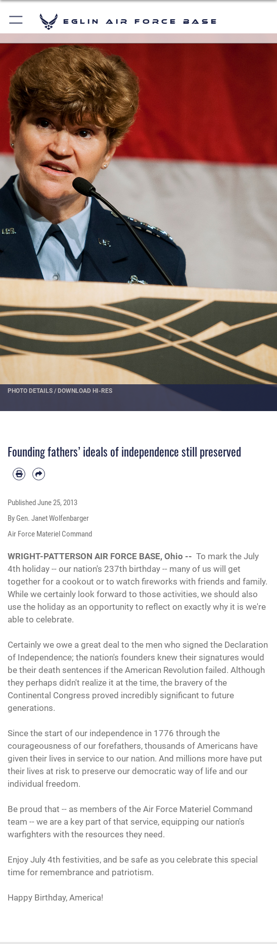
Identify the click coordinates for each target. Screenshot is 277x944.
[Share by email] (38, 474)
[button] (16, 21)
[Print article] (19, 474)
